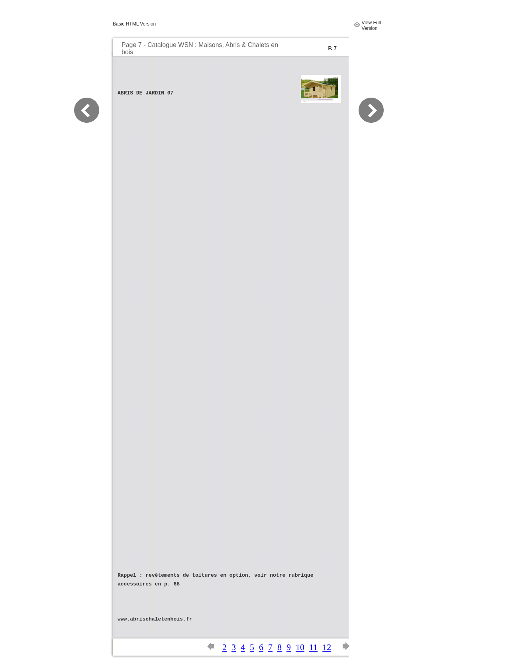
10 (300, 647)
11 (313, 647)
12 (326, 647)
